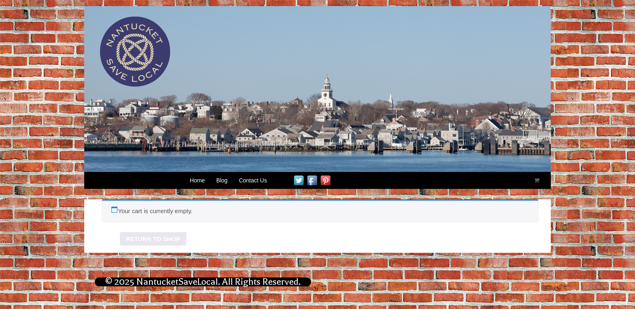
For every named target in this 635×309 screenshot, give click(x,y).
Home (197, 180)
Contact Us (253, 180)
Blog (222, 180)
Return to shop (153, 238)
